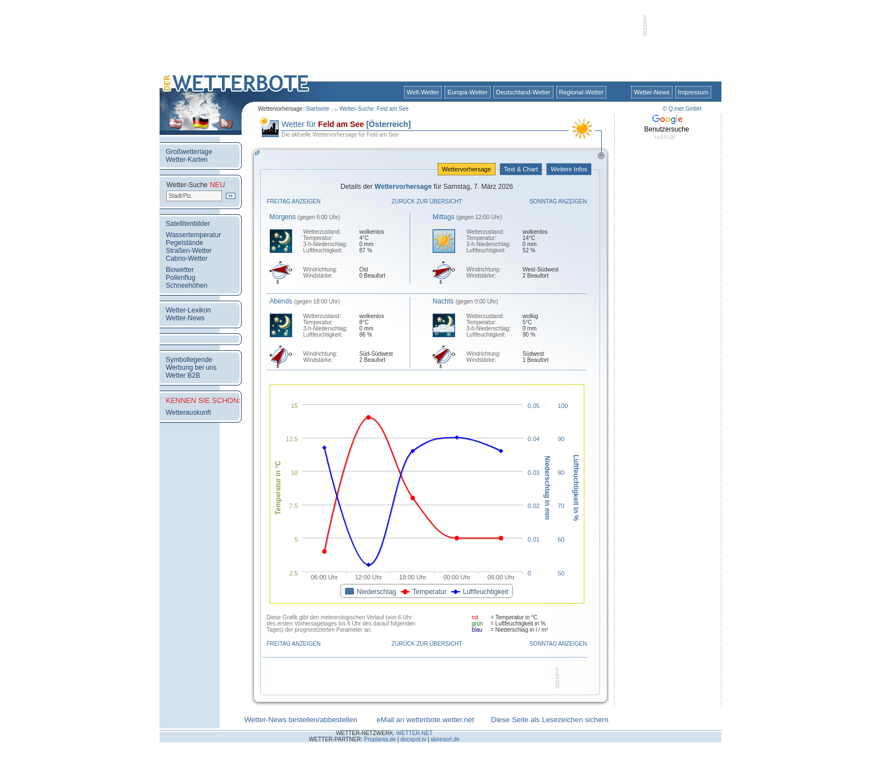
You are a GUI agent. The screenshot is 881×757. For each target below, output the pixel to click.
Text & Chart (520, 169)
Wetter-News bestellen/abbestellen (300, 719)
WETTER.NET (414, 733)
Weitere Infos (569, 169)
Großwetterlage (189, 152)
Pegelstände (184, 243)
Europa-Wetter (467, 92)
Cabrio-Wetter (186, 258)
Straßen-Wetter (189, 251)
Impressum (693, 92)
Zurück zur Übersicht (427, 201)
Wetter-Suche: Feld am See (373, 109)
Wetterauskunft (188, 412)
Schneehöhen (186, 285)
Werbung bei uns (191, 367)
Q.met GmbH (685, 109)
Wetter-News (651, 92)
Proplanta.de (380, 739)
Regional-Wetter (581, 92)
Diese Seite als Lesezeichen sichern (549, 719)
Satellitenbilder (188, 224)
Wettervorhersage (466, 169)
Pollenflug (181, 278)
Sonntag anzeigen (558, 201)
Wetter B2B (183, 375)
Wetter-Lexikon (188, 310)
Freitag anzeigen (294, 201)
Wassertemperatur (193, 235)
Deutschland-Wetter (523, 92)
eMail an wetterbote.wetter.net (425, 719)
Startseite (317, 109)
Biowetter (180, 270)
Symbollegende (189, 360)
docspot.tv (413, 739)
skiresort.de (445, 739)
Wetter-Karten (186, 160)
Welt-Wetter (423, 92)
